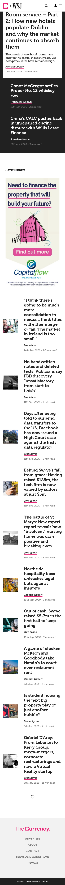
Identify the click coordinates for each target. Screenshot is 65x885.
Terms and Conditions (32, 856)
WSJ (15, 4)
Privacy (32, 862)
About (32, 844)
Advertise (32, 838)
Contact (32, 850)
